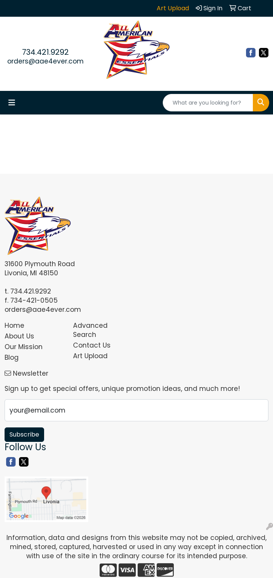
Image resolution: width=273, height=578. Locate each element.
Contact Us (92, 345)
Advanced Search (90, 330)
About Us (19, 336)
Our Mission (24, 346)
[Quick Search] (208, 102)
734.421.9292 (45, 52)
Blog (12, 357)
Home (14, 325)
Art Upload (90, 355)
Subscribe (24, 434)
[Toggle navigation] (12, 102)
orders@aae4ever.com (45, 61)
